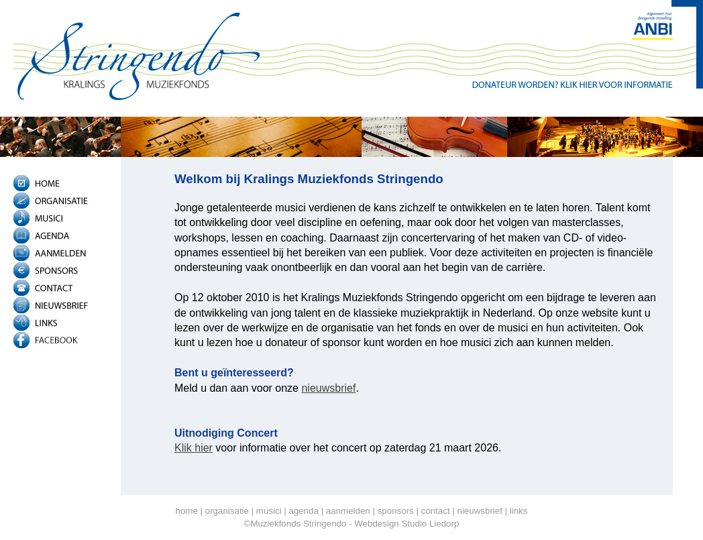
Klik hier (193, 447)
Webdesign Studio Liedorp (406, 524)
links (519, 511)
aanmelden (348, 511)
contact (435, 511)
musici (269, 511)
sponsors (396, 511)
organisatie (227, 511)
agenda (303, 511)
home (187, 511)
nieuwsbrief (328, 388)
